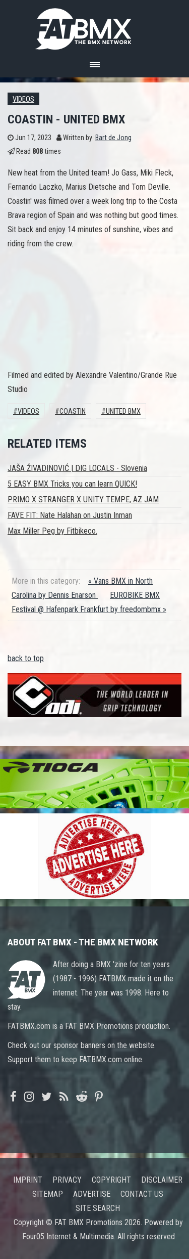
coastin (72, 411)
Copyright (111, 1180)
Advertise (91, 1194)
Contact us (141, 1194)
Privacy (67, 1180)
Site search (98, 1208)
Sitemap (47, 1194)
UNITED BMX (123, 411)
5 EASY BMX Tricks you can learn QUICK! (72, 484)
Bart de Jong (113, 138)
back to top (26, 658)
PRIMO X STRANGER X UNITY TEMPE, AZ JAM (83, 499)
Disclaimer (161, 1180)
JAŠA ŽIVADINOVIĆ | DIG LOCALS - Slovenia (77, 468)
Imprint (27, 1180)
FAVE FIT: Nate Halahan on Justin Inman (70, 515)
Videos (23, 99)
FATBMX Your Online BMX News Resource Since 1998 (94, 26)
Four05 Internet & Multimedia (68, 1236)
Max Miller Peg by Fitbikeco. (52, 531)
